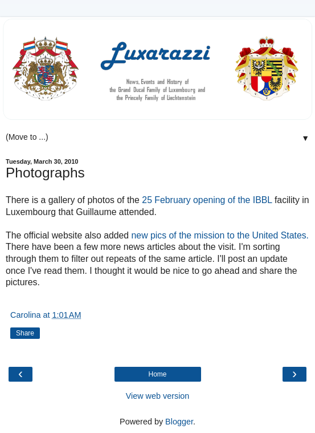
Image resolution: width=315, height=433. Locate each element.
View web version (158, 395)
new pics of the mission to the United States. (220, 235)
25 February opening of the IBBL (207, 200)
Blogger (179, 421)
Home (157, 374)
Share (25, 333)
